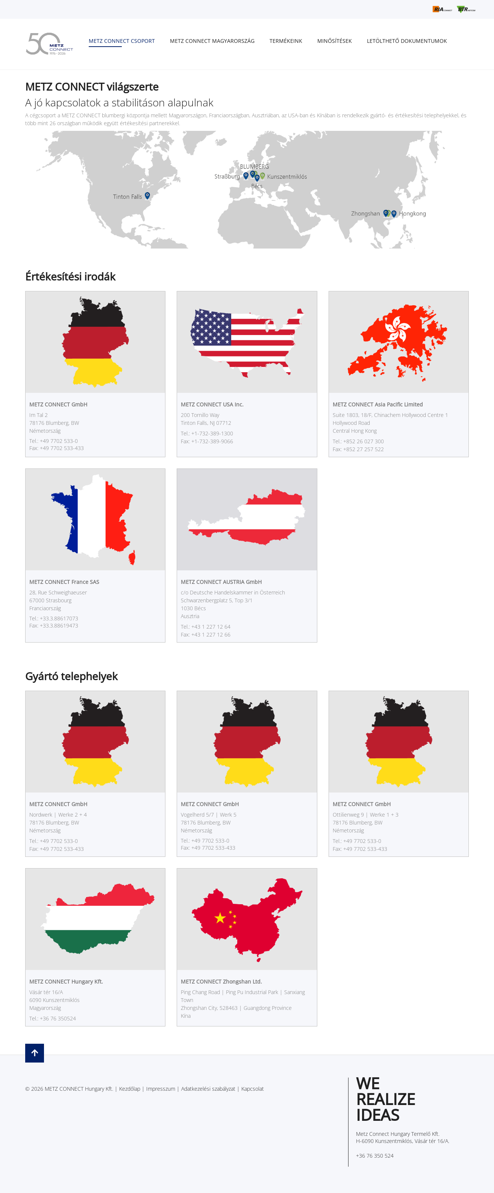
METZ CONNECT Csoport (122, 41)
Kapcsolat (252, 1088)
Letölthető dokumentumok (407, 41)
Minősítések (334, 41)
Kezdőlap (129, 1088)
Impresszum (160, 1088)
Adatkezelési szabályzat (208, 1088)
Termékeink (286, 41)
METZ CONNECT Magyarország (212, 41)
